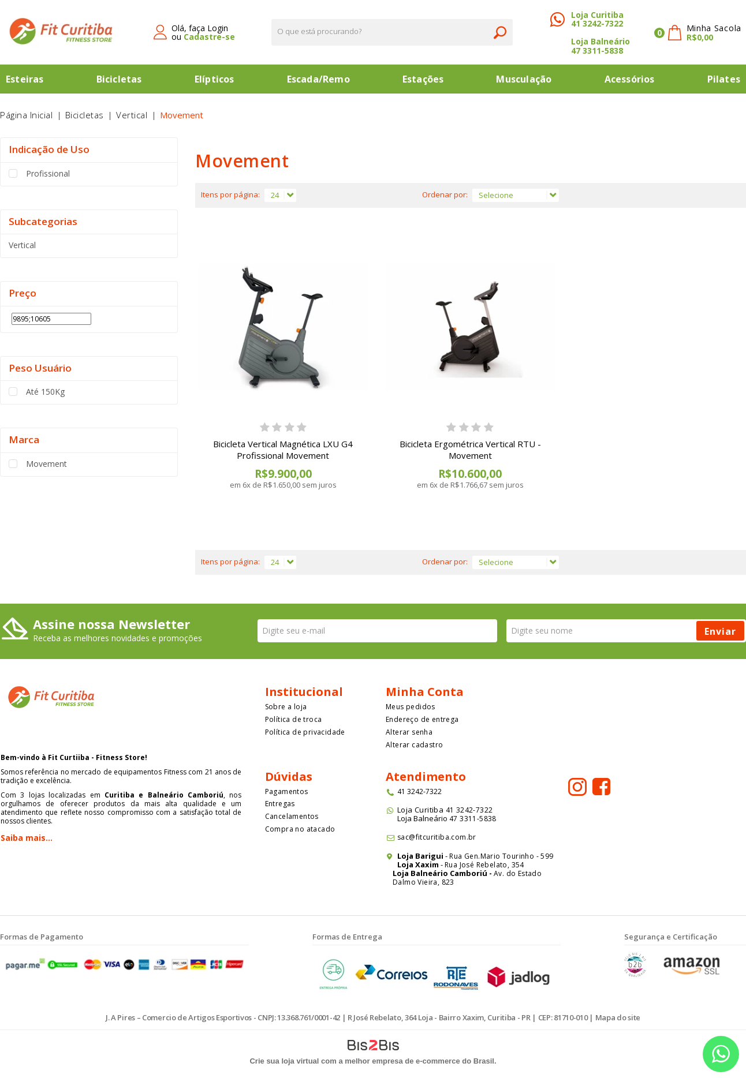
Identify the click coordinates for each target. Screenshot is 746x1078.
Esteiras (25, 79)
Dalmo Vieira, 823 (423, 882)
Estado (529, 873)
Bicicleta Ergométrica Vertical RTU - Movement (470, 449)
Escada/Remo (318, 79)
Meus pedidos (410, 707)
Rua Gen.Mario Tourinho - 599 (501, 856)
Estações (423, 79)
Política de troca (293, 719)
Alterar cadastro (414, 745)
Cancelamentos (292, 816)
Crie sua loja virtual (284, 1061)
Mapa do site (617, 1017)
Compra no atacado (300, 829)
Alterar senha (409, 732)
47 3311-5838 (597, 50)
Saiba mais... (27, 837)
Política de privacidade (305, 732)
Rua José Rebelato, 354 (485, 865)
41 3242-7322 (597, 23)
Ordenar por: (445, 194)
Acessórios (630, 79)
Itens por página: (230, 194)
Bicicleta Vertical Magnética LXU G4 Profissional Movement (283, 449)
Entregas (280, 803)
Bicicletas (119, 79)
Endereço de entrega (422, 719)
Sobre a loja (286, 707)
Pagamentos (286, 791)
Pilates (723, 79)
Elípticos (214, 79)
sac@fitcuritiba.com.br (436, 837)
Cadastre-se (209, 36)
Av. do (505, 873)
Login (217, 28)
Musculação (523, 79)
